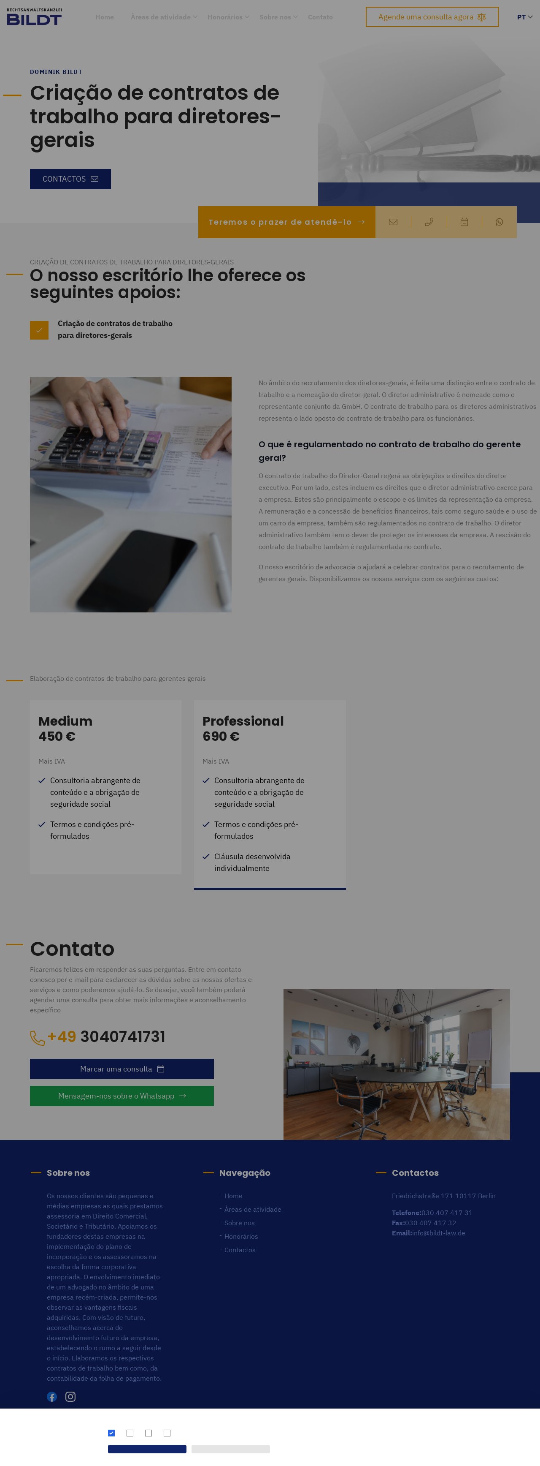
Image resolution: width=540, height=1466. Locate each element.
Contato (320, 17)
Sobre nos (275, 17)
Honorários (225, 17)
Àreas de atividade (161, 17)
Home (104, 17)
